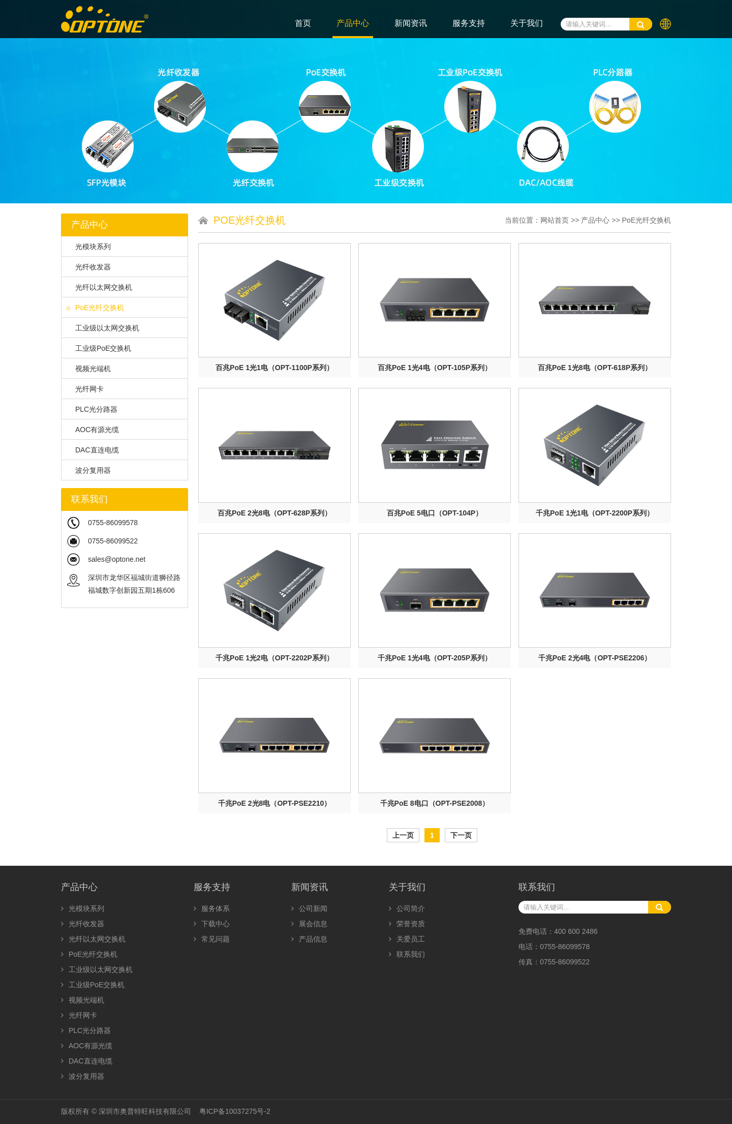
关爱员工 (407, 939)
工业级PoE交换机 (99, 348)
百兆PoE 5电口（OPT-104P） (434, 513)
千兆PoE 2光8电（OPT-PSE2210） (274, 803)
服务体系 (212, 908)
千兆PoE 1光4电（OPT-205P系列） (435, 658)
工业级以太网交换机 (103, 328)
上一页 (403, 835)
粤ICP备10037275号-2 (234, 1111)
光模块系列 (89, 246)
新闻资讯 (410, 23)
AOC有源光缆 (93, 430)
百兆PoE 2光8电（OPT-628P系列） (274, 513)
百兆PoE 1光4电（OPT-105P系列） (435, 367)
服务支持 (468, 23)
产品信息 (309, 939)
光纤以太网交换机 (99, 287)
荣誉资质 (407, 924)
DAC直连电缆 (93, 450)
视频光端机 (89, 368)
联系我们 (407, 954)
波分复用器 (89, 470)
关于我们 (526, 23)
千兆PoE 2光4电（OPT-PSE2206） (595, 658)
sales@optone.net (116, 559)
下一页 (461, 835)
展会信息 (309, 924)
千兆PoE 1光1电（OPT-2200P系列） (595, 513)
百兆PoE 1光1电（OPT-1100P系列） (274, 367)
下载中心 (212, 924)
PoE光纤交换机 (95, 307)
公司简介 (407, 908)
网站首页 (554, 220)
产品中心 (353, 23)
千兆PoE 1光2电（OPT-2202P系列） (274, 658)
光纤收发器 (89, 267)
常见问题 (212, 939)
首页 (303, 23)
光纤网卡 (85, 389)
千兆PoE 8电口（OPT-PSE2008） (435, 803)
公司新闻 (309, 908)
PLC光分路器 (92, 409)
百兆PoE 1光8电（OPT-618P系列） (595, 367)
